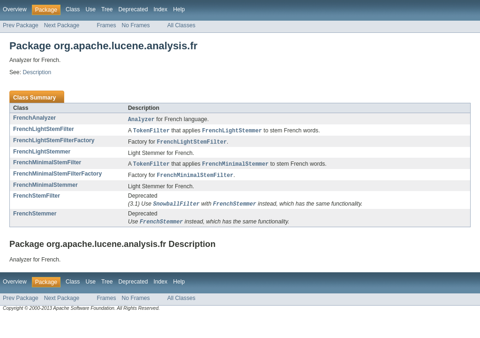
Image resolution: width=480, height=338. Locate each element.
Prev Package (20, 25)
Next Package (62, 25)
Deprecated (133, 9)
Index (160, 9)
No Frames (136, 25)
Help (179, 9)
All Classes (181, 25)
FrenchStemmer (35, 216)
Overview (15, 9)
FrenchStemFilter (36, 198)
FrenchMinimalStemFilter (47, 164)
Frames (106, 25)
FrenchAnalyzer (34, 118)
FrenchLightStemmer (41, 153)
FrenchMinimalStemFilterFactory (57, 175)
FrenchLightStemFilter (43, 129)
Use (90, 9)
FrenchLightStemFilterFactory (54, 141)
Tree (107, 9)
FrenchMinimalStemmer (45, 187)
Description (36, 72)
